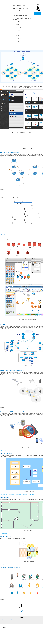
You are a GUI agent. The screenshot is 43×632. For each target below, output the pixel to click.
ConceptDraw (3, 0)
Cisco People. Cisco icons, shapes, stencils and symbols (10, 567)
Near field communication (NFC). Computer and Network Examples (12, 411)
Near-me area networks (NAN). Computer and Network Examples (12, 370)
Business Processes (11, 494)
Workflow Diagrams (25, 494)
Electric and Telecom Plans (4, 533)
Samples (19, 0)
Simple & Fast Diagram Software (6, 453)
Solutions (15, 0)
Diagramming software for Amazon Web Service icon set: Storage (12, 234)
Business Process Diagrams (4, 494)
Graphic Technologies (4, 324)
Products (10, 0)
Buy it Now (21, 611)
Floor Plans (2, 564)
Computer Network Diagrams (4, 231)
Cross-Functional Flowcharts (18, 494)
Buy (22, 0)
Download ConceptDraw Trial (38, 13)
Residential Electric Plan (4, 497)
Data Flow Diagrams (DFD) (32, 494)
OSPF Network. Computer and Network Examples (9, 152)
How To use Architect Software (5, 536)
